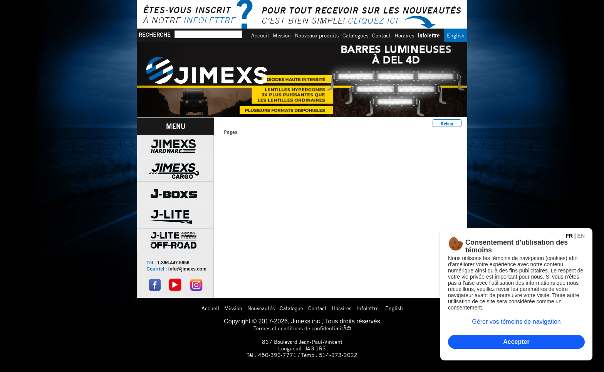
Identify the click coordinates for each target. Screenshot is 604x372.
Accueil (260, 35)
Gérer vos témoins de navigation (516, 321)
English (456, 35)
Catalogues (355, 35)
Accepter (516, 341)
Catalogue (291, 308)
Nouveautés (261, 308)
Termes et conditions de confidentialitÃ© (302, 328)
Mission (282, 35)
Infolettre (429, 35)
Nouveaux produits (317, 35)
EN (581, 236)
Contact (381, 35)
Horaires (404, 35)
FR (569, 236)
